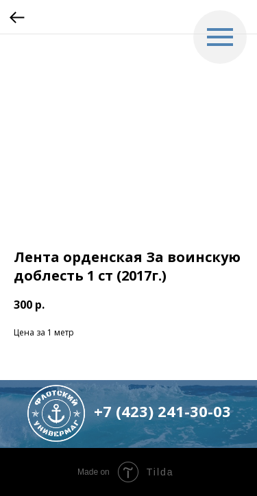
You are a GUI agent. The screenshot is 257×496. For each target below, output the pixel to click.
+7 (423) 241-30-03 (162, 411)
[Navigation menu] (220, 37)
